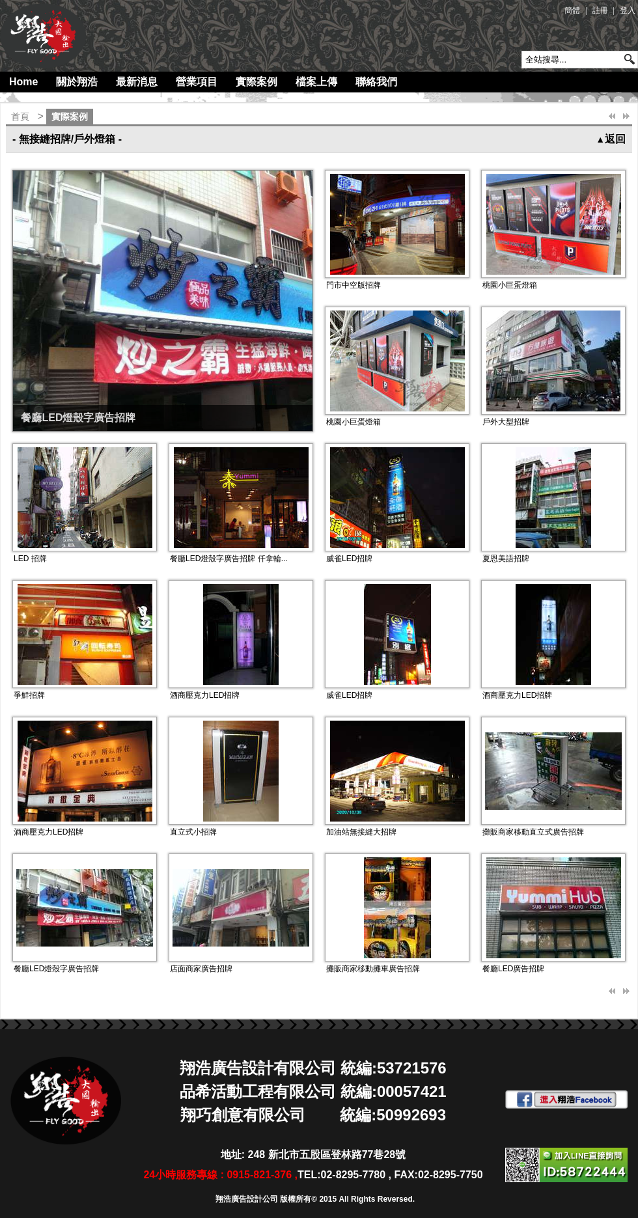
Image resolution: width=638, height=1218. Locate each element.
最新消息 (137, 81)
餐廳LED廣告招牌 (513, 968)
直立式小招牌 (193, 832)
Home (23, 81)
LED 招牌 (30, 558)
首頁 (20, 116)
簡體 (572, 10)
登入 (627, 10)
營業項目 (196, 81)
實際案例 (256, 81)
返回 (611, 139)
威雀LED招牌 (349, 558)
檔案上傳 (316, 81)
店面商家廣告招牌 (201, 968)
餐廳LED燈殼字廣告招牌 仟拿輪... (229, 558)
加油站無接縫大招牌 (361, 832)
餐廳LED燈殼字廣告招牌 (78, 417)
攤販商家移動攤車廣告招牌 (373, 968)
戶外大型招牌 (505, 421)
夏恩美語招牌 (505, 558)
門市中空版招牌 (353, 285)
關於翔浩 (77, 81)
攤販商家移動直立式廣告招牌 (533, 832)
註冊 (600, 10)
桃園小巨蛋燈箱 (509, 285)
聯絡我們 (376, 81)
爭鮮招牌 (29, 695)
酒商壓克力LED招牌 (205, 695)
